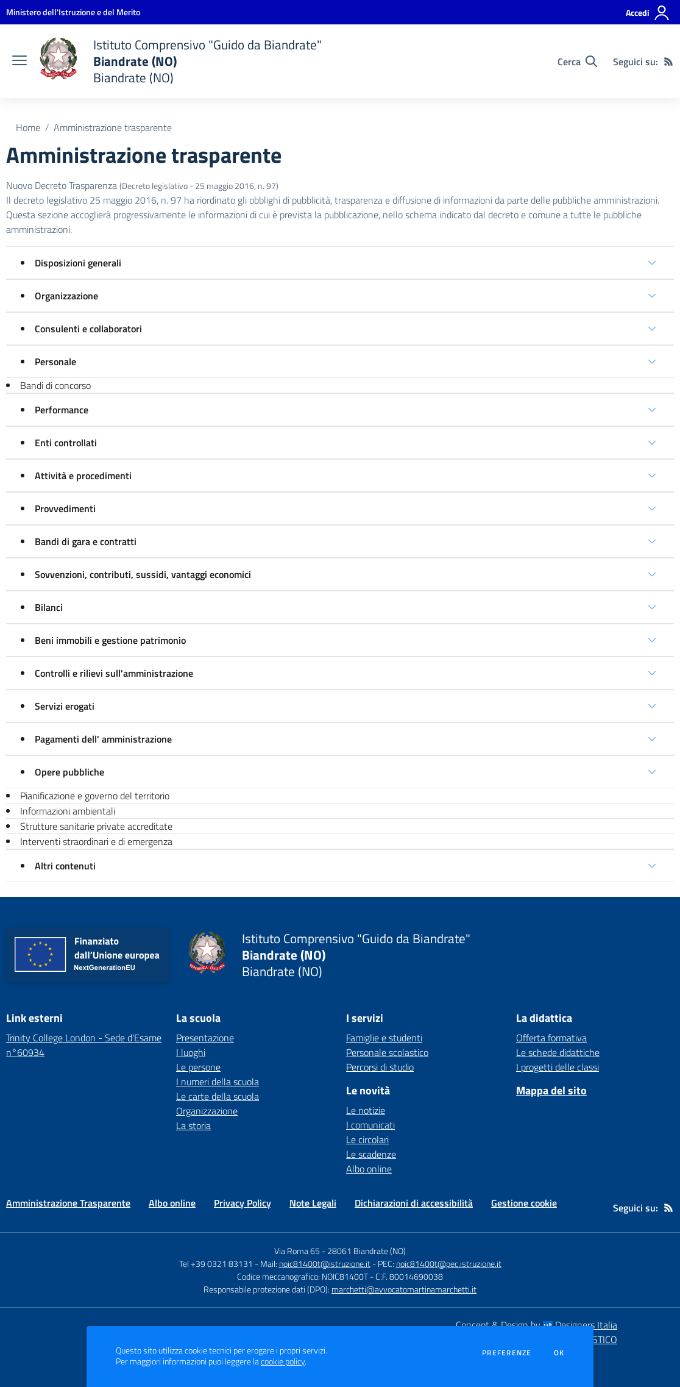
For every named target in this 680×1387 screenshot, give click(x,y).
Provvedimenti (65, 508)
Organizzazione (66, 295)
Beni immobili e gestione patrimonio (110, 640)
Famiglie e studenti (384, 1037)
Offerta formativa (551, 1037)
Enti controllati (66, 442)
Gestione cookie (524, 1203)
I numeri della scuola (217, 1081)
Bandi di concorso (55, 385)
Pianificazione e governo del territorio (94, 795)
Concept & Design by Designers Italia (536, 1324)
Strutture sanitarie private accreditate (96, 826)
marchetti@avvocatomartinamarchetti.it (403, 1289)
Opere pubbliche (69, 772)
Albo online (369, 1168)
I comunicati (370, 1125)
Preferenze (506, 1353)
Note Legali (312, 1203)
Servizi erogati (64, 706)
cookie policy (283, 1361)
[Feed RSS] (668, 61)
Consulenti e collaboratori (88, 328)
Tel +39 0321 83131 (216, 1263)
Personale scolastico (387, 1052)
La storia (193, 1125)
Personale (55, 361)
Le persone (198, 1067)
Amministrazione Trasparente (68, 1203)
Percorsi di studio (380, 1067)
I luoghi (190, 1052)
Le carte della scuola (217, 1096)
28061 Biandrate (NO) (366, 1250)
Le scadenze (371, 1154)
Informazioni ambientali (67, 811)
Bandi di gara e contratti (85, 541)
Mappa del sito (551, 1090)
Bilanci (49, 607)
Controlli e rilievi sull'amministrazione (114, 673)
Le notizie (365, 1110)
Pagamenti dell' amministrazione (103, 739)
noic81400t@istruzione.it (324, 1263)
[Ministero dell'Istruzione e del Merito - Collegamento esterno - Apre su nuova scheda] (73, 11)
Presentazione (205, 1037)
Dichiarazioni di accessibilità (414, 1203)
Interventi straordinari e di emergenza (96, 841)
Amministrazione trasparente (113, 127)
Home (28, 127)
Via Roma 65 (297, 1250)
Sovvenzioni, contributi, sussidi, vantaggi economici (143, 574)
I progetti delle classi (557, 1067)
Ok (559, 1353)
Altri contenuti (65, 865)
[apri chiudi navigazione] (19, 61)
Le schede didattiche (558, 1052)
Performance (61, 409)
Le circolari (367, 1139)
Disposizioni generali (78, 262)
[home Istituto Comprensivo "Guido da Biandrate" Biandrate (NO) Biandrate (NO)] (180, 61)
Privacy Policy (242, 1203)
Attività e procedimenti (83, 475)
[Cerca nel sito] (577, 62)
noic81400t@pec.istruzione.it (448, 1263)
